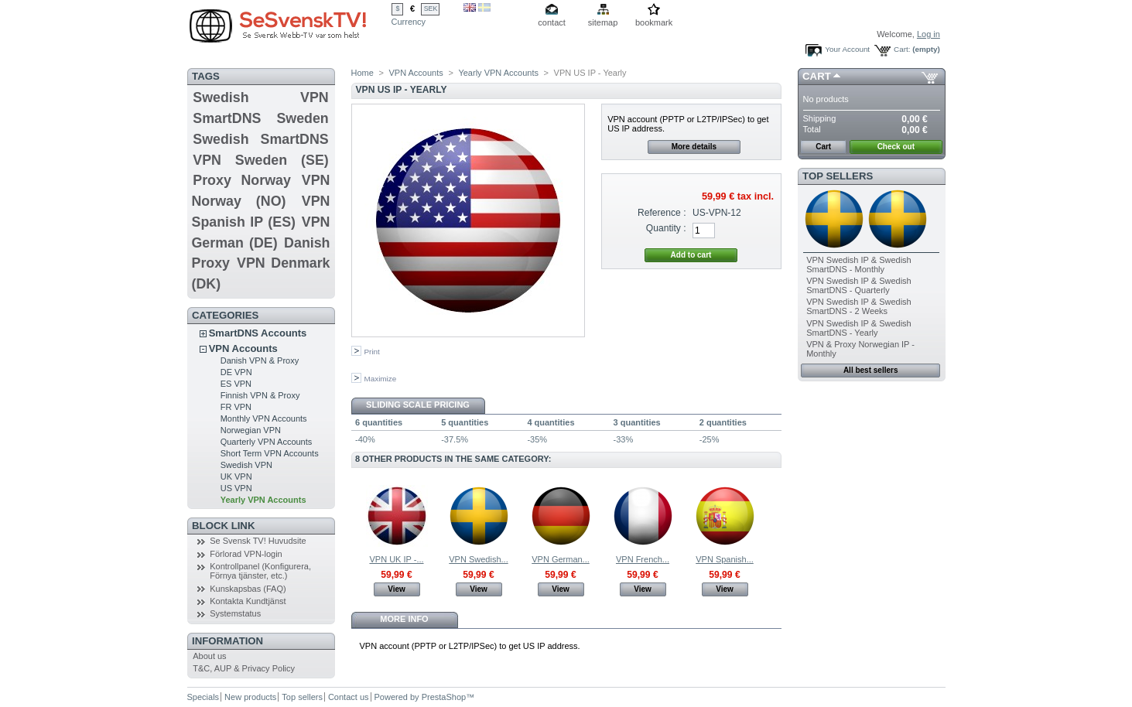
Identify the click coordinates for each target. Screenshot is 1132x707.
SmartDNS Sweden (260, 118)
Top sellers (837, 176)
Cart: (902, 49)
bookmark (653, 22)
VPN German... (561, 559)
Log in (928, 34)
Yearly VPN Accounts (263, 499)
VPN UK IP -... (396, 559)
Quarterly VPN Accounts (267, 441)
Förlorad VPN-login (246, 553)
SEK (431, 8)
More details (694, 146)
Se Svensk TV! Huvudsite (258, 540)
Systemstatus (235, 613)
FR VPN (236, 407)
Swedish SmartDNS (260, 139)
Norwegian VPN (251, 430)
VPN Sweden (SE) (260, 160)
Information (227, 641)
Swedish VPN (260, 97)
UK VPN (236, 476)
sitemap (603, 22)
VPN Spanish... (725, 559)
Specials (203, 697)
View (396, 589)
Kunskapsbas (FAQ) (248, 588)
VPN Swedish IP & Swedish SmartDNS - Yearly (858, 328)
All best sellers (870, 370)
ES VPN (236, 383)
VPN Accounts (243, 348)
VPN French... (642, 559)
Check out (896, 146)
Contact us (348, 697)
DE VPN (236, 372)
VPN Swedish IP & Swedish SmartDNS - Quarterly (858, 285)
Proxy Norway (242, 180)
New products (250, 697)
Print (372, 351)
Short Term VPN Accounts (270, 453)
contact (551, 22)
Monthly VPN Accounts (264, 418)
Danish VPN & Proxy (260, 360)
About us (209, 656)
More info (404, 618)
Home (362, 72)
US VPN (236, 488)
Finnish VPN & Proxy (260, 395)
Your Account (847, 49)
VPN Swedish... (478, 559)
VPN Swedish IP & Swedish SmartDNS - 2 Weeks (858, 306)
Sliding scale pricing (418, 404)
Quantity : (666, 228)
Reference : (662, 212)
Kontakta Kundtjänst (248, 601)
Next (774, 515)
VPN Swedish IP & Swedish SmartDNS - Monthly (858, 264)
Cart (816, 76)
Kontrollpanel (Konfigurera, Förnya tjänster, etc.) (260, 571)
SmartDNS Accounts (258, 333)
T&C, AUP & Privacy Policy (244, 668)
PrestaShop (444, 697)
